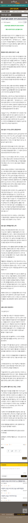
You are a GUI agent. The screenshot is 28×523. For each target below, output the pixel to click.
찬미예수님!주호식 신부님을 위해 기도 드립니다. (14, 470)
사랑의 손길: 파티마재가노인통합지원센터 (14, 481)
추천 (24, 444)
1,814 (7, 444)
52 (6, 493)
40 (6, 500)
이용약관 (3, 514)
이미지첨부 (4, 476)
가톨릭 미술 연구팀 (17, 11)
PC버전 (18, 514)
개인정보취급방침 (9, 514)
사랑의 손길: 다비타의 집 (9, 496)
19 (6, 485)
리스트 (24, 458)
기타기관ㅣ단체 (5, 11)
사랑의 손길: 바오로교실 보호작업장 (12, 488)
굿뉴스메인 (23, 514)
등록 (24, 476)
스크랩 (25, 22)
